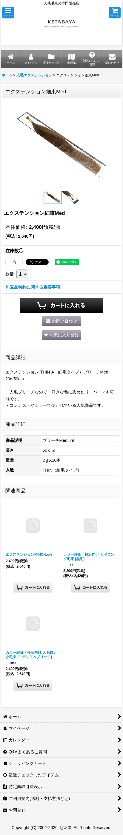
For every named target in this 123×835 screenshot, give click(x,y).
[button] (8, 12)
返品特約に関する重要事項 (32, 287)
